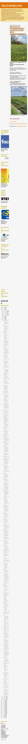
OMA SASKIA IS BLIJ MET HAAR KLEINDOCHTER (6, 676)
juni (4, 317)
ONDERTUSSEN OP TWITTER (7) (6, 637)
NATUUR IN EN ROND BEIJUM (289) (6, 680)
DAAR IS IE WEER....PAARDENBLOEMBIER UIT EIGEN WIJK (6, 418)
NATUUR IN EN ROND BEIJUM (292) (6, 428)
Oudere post (24, 123)
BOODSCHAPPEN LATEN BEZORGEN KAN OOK (6, 532)
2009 (3, 715)
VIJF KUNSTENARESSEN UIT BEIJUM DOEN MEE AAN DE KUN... (6, 328)
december (5, 310)
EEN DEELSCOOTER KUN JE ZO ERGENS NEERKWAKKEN (6, 617)
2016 (3, 706)
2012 (3, 711)
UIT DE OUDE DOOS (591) (6, 651)
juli (4, 316)
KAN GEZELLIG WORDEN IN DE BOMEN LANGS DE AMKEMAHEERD (6, 647)
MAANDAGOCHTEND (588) (6, 506)
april (4, 319)
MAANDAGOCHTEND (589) (6, 415)
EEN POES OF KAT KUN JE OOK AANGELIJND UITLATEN (6, 548)
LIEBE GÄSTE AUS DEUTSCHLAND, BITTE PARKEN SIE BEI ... (6, 623)
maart (4, 696)
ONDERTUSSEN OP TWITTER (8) (6, 561)
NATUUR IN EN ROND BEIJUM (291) (6, 523)
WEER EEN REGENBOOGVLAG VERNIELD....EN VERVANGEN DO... (6, 516)
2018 (3, 704)
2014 (3, 709)
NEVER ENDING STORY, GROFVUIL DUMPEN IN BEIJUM (6, 322)
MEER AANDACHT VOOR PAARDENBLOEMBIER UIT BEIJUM (6, 349)
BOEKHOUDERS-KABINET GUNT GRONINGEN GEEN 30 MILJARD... (6, 461)
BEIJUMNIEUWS (11, 5)
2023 (3, 309)
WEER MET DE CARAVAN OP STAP (6, 431)
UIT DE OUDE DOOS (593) (6, 483)
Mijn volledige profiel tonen (4, 739)
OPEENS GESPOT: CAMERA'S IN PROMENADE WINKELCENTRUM (6, 588)
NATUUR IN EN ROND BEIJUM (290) (6, 596)
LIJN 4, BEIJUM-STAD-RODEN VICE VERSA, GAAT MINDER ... (6, 338)
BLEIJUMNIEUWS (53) (6, 497)
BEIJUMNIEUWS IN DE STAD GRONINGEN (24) (6, 609)
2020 (3, 702)
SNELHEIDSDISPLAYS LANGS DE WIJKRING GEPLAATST (6, 486)
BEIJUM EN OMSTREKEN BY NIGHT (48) (6, 480)
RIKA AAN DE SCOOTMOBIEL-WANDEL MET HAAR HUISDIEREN (6, 577)
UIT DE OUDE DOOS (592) (6, 574)
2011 (3, 712)
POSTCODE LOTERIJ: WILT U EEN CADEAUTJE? (6, 382)
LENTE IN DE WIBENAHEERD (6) (6, 535)
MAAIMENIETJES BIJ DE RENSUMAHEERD (6, 444)
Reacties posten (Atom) (22, 126)
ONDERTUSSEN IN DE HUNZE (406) (6, 457)
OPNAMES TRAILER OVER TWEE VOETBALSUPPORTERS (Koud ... (6, 509)
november (5, 311)
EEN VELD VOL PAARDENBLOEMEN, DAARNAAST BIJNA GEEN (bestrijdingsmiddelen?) (18, 30)
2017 (3, 705)
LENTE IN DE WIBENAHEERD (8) (6, 345)
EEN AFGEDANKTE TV (6, 558)
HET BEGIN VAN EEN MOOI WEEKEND (6, 342)
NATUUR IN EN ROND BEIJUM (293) (6, 333)
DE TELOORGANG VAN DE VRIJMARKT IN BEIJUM (6, 370)
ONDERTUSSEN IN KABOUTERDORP (6, 630)
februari (4, 697)
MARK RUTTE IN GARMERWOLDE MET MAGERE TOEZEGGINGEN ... (6, 396)
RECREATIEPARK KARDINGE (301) (6, 538)
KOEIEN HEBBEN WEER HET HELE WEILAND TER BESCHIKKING (6, 668)
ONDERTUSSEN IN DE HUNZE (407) (6, 366)
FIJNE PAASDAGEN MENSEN (6, 593)
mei (4, 318)
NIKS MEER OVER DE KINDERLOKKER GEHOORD (6, 401)
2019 (3, 703)
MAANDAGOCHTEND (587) (6, 673)
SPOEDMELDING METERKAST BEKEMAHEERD (6, 453)
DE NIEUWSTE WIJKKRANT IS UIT (6, 412)
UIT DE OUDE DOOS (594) (6, 392)
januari (4, 698)
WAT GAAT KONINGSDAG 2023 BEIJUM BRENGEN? (6, 375)
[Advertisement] (7, 266)
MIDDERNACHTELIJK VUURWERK (6, 437)
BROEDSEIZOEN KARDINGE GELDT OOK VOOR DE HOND (6, 654)
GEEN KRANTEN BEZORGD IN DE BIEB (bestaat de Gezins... (6, 467)
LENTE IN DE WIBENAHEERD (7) (6, 434)
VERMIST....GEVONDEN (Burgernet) (6, 691)
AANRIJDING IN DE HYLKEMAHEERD (6, 684)
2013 (3, 710)
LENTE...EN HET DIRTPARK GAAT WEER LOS (6, 570)
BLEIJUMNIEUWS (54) (6, 410)
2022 (3, 699)
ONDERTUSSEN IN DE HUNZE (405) (6, 551)
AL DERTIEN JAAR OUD (5, 520)
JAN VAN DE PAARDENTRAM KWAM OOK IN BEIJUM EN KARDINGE (6, 642)
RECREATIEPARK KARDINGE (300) (6, 613)
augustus (5, 315)
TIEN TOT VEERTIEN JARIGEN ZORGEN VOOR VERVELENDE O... (6, 502)
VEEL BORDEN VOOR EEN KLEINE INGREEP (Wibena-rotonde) (6, 388)
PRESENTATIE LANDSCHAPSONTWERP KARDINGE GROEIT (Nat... (6, 493)
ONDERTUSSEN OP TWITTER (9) (6, 471)
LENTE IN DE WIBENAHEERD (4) (6, 694)
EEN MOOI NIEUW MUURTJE (5, 602)
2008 (3, 716)
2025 (3, 307)
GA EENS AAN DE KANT (5, 490)
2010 (3, 714)
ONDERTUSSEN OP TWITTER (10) (6, 379)
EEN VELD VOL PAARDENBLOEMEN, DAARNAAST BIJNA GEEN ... (6, 406)
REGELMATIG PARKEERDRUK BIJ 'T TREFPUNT (6, 634)
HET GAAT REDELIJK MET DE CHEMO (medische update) (5, 565)
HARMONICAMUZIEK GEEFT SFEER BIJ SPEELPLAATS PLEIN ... (6, 423)
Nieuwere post (13, 123)
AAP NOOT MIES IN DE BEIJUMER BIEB (5, 555)
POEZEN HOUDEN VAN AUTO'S (6, 600)
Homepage (19, 123)
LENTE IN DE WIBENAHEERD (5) (6, 605)
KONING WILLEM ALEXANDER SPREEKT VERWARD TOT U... (6, 475)
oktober (4, 312)
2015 (3, 708)
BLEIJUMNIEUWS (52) (6, 664)
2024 (3, 308)
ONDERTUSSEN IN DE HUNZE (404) (6, 627)
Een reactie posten (13, 121)
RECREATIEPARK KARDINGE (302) (6, 440)
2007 (3, 717)
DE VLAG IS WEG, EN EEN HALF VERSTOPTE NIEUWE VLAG (6, 542)
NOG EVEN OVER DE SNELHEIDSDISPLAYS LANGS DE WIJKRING (6, 448)
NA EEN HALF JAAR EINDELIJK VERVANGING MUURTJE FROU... (6, 660)
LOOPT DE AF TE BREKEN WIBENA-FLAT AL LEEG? (6, 363)
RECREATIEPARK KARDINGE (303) (6, 353)
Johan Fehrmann (4, 724)
